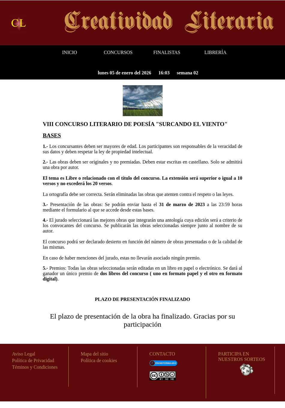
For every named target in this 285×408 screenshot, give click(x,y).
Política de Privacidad (33, 360)
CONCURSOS (118, 52)
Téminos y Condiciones (35, 367)
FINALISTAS (166, 52)
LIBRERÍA (215, 52)
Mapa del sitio (94, 353)
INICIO (69, 52)
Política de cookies (99, 360)
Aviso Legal (23, 353)
